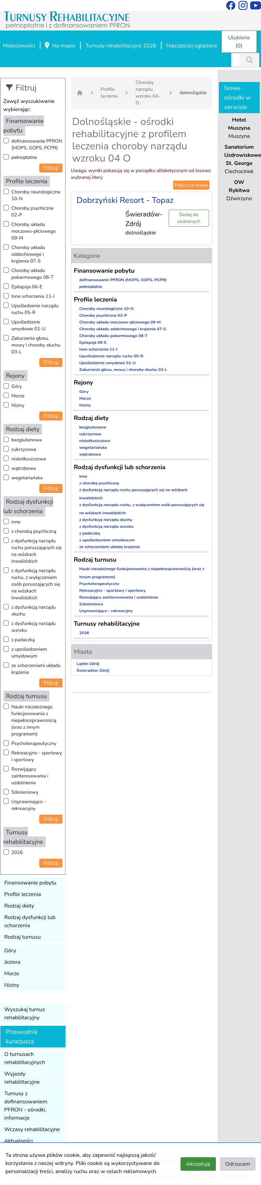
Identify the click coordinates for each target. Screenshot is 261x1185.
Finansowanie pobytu (30, 883)
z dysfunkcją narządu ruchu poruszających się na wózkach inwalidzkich (37, 551)
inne (16, 522)
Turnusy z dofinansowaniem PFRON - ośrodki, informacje (26, 1106)
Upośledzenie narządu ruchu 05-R (35, 309)
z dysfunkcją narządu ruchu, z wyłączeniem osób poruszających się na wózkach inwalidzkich (36, 584)
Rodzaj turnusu (22, 937)
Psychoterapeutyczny (34, 743)
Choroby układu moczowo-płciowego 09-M (34, 231)
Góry (17, 386)
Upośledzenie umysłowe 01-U (29, 325)
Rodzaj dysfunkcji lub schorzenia (30, 921)
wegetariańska (27, 478)
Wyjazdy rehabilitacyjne (22, 1078)
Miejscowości (19, 45)
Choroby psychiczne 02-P (33, 211)
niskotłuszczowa (29, 459)
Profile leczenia (22, 894)
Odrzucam (237, 1164)
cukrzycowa (24, 449)
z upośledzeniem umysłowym (29, 652)
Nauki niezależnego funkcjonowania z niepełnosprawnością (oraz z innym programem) (34, 720)
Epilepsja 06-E (27, 287)
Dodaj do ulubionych (188, 218)
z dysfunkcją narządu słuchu (34, 610)
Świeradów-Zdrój (93, 670)
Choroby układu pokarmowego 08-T (33, 273)
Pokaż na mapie (191, 185)
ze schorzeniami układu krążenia (36, 668)
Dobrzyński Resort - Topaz (125, 200)
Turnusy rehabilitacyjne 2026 (121, 45)
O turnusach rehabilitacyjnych (24, 1058)
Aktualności (18, 1141)
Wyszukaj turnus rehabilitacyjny (24, 1013)
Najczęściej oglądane (191, 45)
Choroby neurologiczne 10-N (36, 195)
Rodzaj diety (19, 906)
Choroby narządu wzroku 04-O (147, 92)
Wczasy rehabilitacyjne (32, 1129)
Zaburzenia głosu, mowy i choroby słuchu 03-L (36, 345)
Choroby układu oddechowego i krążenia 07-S (28, 254)
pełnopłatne (24, 157)
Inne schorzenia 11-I (33, 296)
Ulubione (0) (239, 41)
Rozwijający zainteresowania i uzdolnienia (30, 776)
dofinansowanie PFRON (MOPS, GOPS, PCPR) (37, 144)
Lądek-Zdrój (88, 663)
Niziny (18, 405)
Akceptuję (198, 1164)
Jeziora (12, 962)
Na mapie (59, 46)
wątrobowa (24, 468)
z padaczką (23, 640)
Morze (18, 396)
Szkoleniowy (25, 792)
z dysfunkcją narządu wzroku (34, 626)
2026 (17, 852)
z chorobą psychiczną (34, 531)
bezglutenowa (27, 440)
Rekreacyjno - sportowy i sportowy (37, 756)
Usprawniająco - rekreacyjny (29, 805)
